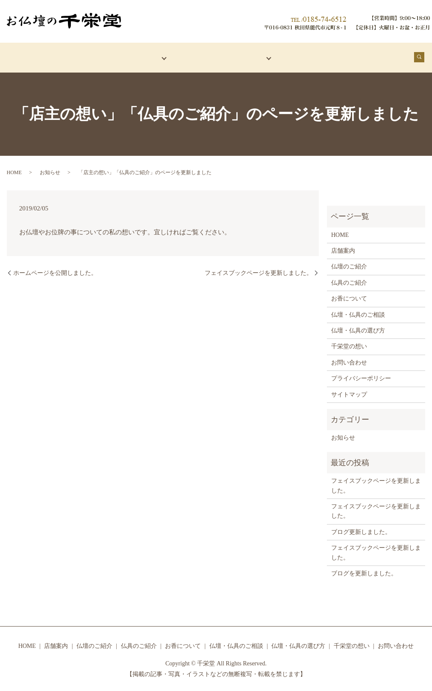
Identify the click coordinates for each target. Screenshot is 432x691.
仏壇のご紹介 (349, 263)
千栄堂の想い (373, 55)
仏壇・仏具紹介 (126, 55)
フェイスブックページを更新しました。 (258, 269)
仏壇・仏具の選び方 (358, 327)
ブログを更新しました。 (364, 570)
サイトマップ (349, 391)
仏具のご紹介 (349, 279)
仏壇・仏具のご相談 (358, 311)
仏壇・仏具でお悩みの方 (220, 55)
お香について (308, 55)
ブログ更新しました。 (361, 528)
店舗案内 (67, 55)
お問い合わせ (349, 359)
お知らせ (50, 169)
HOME (25, 55)
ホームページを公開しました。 (55, 269)
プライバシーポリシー (361, 375)
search (424, 58)
